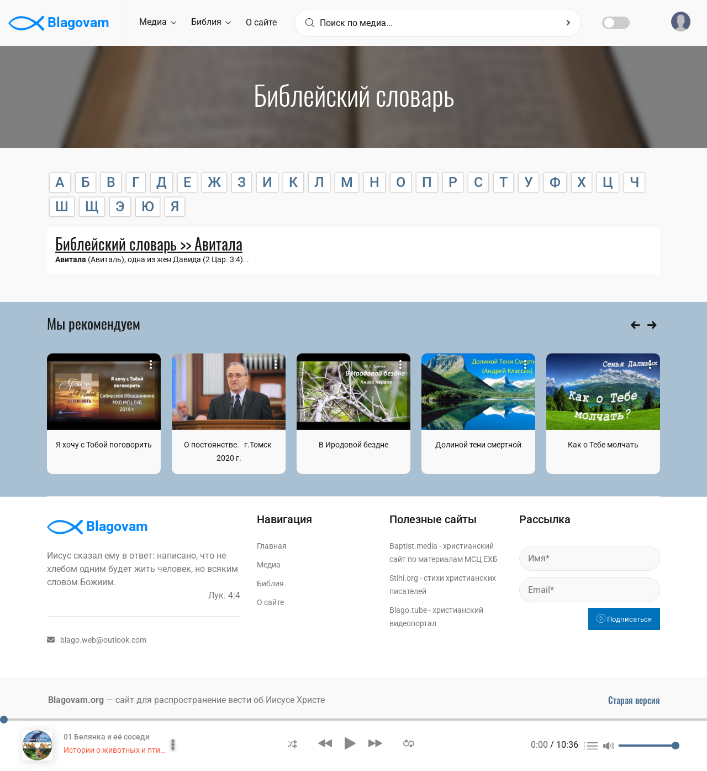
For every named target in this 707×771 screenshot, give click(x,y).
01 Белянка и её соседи (107, 736)
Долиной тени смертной (478, 444)
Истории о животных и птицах (118, 750)
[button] (292, 743)
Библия (211, 22)
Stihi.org (403, 578)
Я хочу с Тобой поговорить (104, 444)
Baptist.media (413, 545)
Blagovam (58, 23)
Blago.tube (408, 610)
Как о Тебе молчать (603, 444)
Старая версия (634, 700)
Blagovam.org (76, 700)
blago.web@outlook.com (96, 639)
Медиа (157, 22)
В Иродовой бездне (353, 444)
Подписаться (624, 619)
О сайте (261, 22)
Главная (272, 545)
